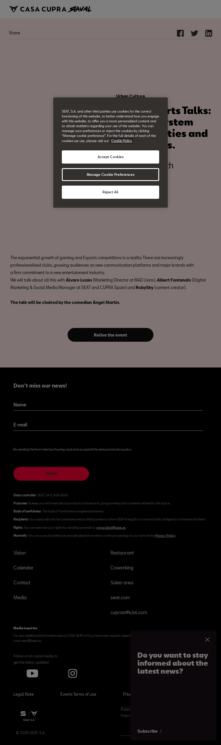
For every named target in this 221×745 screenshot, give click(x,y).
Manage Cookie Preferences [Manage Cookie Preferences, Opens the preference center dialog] (110, 174)
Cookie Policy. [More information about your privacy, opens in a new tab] (121, 140)
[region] (110, 152)
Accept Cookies (111, 157)
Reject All (110, 192)
